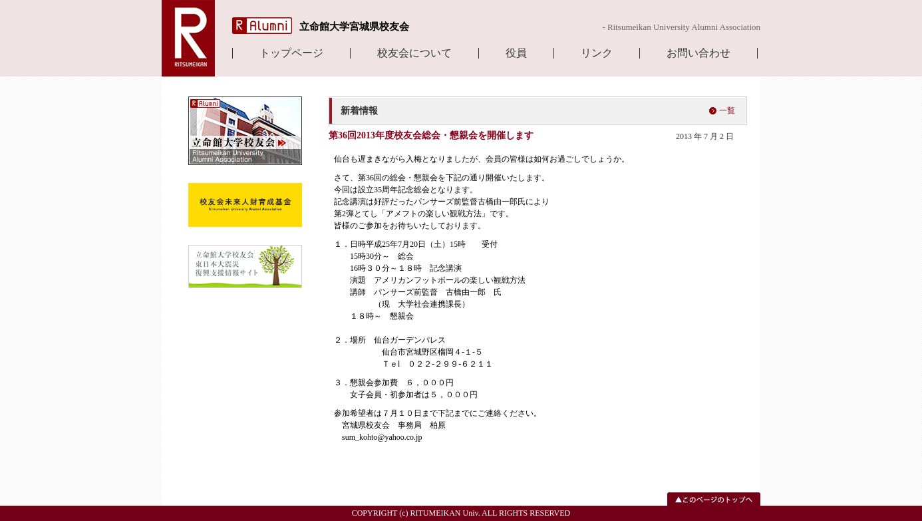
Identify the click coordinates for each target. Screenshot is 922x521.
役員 (516, 53)
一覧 (727, 110)
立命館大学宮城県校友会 (354, 26)
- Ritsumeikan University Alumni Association (681, 27)
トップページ (291, 53)
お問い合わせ (698, 53)
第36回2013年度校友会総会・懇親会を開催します (431, 135)
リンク (597, 53)
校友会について (414, 53)
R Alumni (262, 25)
